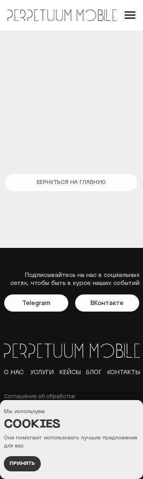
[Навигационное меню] (130, 15)
